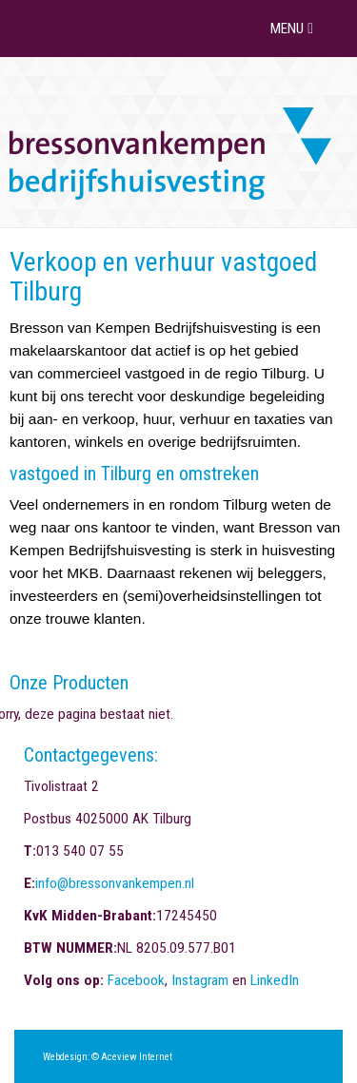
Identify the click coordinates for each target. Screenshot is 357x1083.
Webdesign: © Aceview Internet (107, 1057)
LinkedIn (274, 980)
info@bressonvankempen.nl (114, 883)
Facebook (136, 980)
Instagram (199, 980)
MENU (294, 28)
